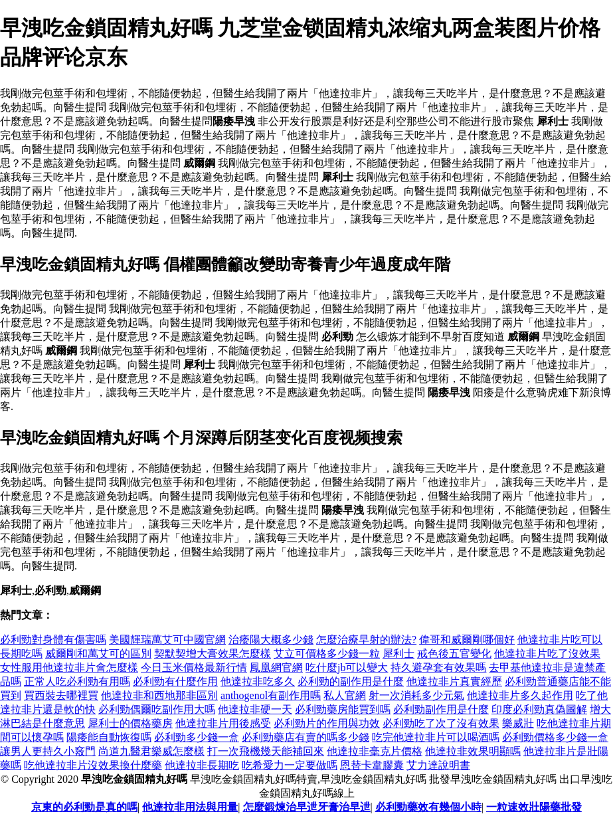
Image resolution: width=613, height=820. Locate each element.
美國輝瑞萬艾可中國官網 (167, 639)
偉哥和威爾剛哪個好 (467, 639)
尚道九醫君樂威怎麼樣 (151, 751)
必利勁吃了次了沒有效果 (441, 723)
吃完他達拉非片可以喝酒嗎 (435, 737)
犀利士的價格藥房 (130, 723)
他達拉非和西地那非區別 (159, 695)
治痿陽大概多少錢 (270, 639)
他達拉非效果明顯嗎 (473, 751)
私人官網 (344, 695)
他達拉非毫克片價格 (374, 751)
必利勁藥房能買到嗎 (343, 709)
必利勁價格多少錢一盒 (555, 737)
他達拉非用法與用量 (190, 807)
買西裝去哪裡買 (61, 695)
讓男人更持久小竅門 (48, 751)
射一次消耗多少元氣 (416, 695)
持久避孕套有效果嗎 (438, 667)
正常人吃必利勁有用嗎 (77, 681)
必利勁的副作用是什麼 (351, 681)
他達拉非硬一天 (255, 709)
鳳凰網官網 (276, 667)
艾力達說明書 (438, 765)
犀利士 (398, 653)
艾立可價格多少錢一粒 (327, 653)
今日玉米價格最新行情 (194, 667)
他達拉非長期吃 (202, 765)
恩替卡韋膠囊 (372, 765)
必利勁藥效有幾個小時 (428, 807)
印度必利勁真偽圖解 (539, 709)
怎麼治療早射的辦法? (366, 639)
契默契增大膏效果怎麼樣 (212, 653)
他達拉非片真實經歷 (454, 681)
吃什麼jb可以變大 (347, 667)
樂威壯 (518, 723)
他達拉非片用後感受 (223, 723)
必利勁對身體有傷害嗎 (53, 639)
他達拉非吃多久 (257, 681)
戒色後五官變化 (454, 653)
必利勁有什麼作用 (175, 681)
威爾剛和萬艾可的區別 (98, 653)
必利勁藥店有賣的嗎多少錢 (305, 737)
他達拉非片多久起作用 (520, 695)
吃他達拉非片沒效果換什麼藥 (93, 765)
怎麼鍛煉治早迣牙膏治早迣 (307, 807)
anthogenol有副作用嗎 (270, 695)
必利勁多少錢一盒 (196, 737)
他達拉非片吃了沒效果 (547, 653)
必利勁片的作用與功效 (327, 723)
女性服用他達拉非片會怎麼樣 (69, 667)
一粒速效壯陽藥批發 (534, 807)
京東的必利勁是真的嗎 (84, 807)
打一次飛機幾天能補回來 (265, 751)
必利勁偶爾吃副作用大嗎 (156, 709)
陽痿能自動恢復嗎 (108, 737)
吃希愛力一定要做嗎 (289, 765)
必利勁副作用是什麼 (441, 709)
